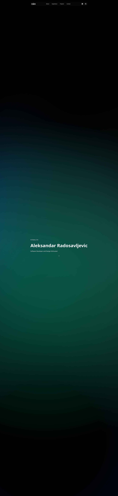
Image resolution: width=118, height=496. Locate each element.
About (47, 4)
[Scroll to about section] (59, 256)
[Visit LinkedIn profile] (82, 4)
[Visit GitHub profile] (85, 4)
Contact (69, 4)
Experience (54, 4)
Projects (62, 4)
